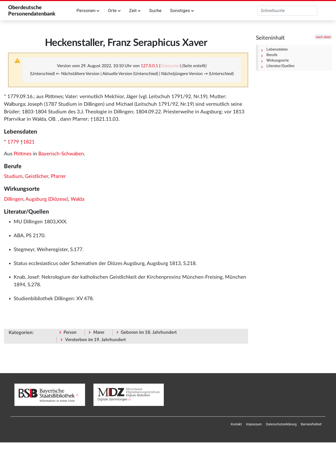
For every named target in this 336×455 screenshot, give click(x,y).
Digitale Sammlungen (113, 399)
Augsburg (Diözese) (46, 199)
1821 (29, 142)
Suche (155, 10)
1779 (13, 142)
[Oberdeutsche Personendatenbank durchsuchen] (287, 11)
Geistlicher (36, 176)
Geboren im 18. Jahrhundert (149, 332)
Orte (114, 10)
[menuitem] (236, 424)
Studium (13, 176)
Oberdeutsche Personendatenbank (31, 11)
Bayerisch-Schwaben (61, 153)
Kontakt (236, 424)
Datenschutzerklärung (281, 424)
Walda (77, 199)
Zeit (135, 10)
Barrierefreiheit (311, 424)
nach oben (323, 37)
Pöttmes (23, 153)
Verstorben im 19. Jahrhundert (95, 339)
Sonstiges (182, 10)
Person (70, 332)
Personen (87, 10)
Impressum (254, 424)
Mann (98, 332)
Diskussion (170, 66)
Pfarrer (58, 176)
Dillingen (13, 199)
